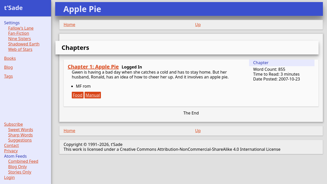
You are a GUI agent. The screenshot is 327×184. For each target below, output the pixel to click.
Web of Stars (20, 49)
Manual (93, 95)
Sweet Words (20, 129)
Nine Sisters (19, 38)
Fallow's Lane (20, 28)
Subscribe (13, 124)
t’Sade (13, 7)
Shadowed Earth (24, 44)
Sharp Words (20, 135)
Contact (11, 145)
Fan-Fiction (18, 33)
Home (69, 24)
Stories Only (19, 172)
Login (9, 177)
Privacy (11, 150)
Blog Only (17, 166)
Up (198, 24)
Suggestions (20, 140)
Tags (8, 76)
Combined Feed (23, 161)
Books (10, 58)
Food (78, 95)
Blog (8, 67)
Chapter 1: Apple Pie (93, 66)
